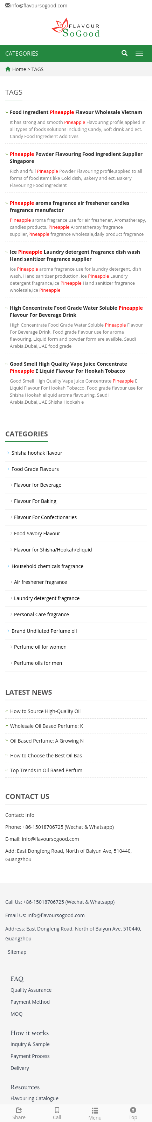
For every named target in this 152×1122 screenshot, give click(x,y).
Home (19, 69)
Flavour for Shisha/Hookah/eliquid (53, 549)
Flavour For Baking (35, 501)
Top (133, 1113)
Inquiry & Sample (30, 1044)
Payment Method (30, 1001)
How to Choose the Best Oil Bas (46, 755)
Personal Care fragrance (41, 614)
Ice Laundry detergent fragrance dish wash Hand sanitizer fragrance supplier (75, 255)
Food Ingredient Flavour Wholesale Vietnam (76, 112)
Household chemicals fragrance (47, 566)
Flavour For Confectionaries (45, 517)
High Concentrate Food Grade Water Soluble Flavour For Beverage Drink (76, 311)
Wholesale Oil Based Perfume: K (46, 726)
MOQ (16, 1013)
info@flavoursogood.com (38, 5)
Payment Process (30, 1056)
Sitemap (17, 951)
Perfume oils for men (38, 663)
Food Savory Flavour (37, 533)
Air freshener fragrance (40, 582)
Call (57, 1113)
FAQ (17, 978)
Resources (25, 1087)
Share (19, 1113)
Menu (95, 1113)
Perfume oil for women (40, 646)
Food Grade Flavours (35, 469)
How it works (30, 1032)
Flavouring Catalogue (34, 1098)
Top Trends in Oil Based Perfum (46, 770)
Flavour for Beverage (37, 484)
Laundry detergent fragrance (47, 598)
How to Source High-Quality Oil (45, 711)
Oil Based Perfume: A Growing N (47, 740)
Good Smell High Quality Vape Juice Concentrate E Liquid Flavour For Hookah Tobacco (68, 367)
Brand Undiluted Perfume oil (44, 631)
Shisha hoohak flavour (37, 452)
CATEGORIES (21, 53)
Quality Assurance (31, 990)
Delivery (20, 1068)
